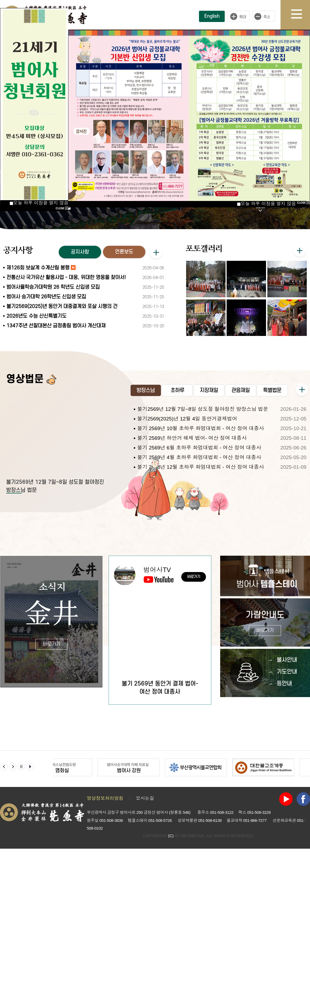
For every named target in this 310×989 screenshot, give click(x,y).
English (212, 16)
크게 (238, 16)
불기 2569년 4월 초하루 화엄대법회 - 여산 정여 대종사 (199, 482)
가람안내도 (265, 648)
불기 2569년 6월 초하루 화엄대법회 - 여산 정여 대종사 (199, 472)
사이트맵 (300, 14)
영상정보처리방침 (105, 823)
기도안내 (287, 696)
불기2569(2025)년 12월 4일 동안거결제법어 (187, 443)
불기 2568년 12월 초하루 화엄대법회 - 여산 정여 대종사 (200, 492)
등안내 (284, 708)
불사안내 (287, 685)
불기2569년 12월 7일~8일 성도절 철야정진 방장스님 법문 (202, 434)
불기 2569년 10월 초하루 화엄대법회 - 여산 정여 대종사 (200, 453)
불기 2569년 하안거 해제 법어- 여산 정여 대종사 (192, 463)
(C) (171, 860)
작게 (265, 16)
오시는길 (145, 823)
